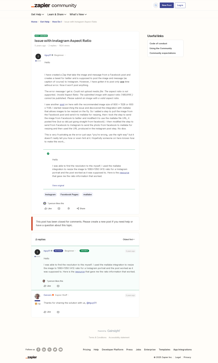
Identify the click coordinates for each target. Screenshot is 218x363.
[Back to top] (212, 333)
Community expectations (163, 53)
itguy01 (47, 55)
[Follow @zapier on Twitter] (55, 349)
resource (124, 172)
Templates (164, 349)
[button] (167, 5)
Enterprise (150, 349)
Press (129, 349)
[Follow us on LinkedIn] (44, 349)
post (62, 104)
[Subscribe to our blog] (49, 349)
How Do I (57, 21)
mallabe (87, 194)
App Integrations (182, 349)
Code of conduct (158, 43)
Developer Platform (112, 349)
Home (34, 21)
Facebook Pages (69, 194)
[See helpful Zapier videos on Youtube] (61, 349)
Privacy (187, 357)
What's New (78, 14)
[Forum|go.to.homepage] (54, 5)
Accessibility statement (119, 337)
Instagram (50, 194)
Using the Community (161, 48)
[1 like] (53, 203)
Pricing (87, 349)
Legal (178, 357)
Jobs (138, 349)
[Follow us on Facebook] (38, 349)
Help (96, 349)
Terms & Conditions (97, 337)
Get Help (38, 14)
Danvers (48, 295)
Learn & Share (57, 14)
